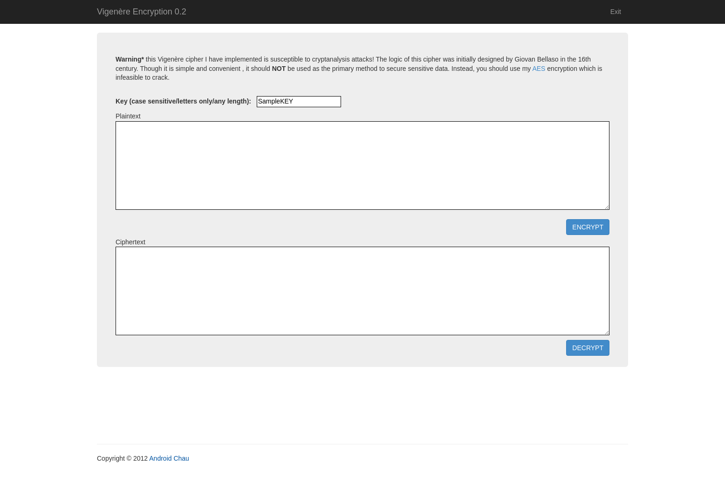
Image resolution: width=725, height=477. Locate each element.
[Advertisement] (362, 411)
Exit (615, 11)
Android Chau (169, 458)
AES (538, 68)
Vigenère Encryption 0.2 (141, 11)
